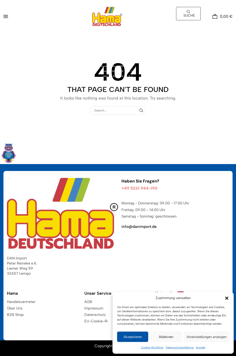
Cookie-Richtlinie (152, 347)
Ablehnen (166, 337)
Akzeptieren (133, 337)
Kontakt (200, 347)
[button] (226, 298)
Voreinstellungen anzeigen (206, 337)
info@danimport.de (139, 226)
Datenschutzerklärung (180, 347)
